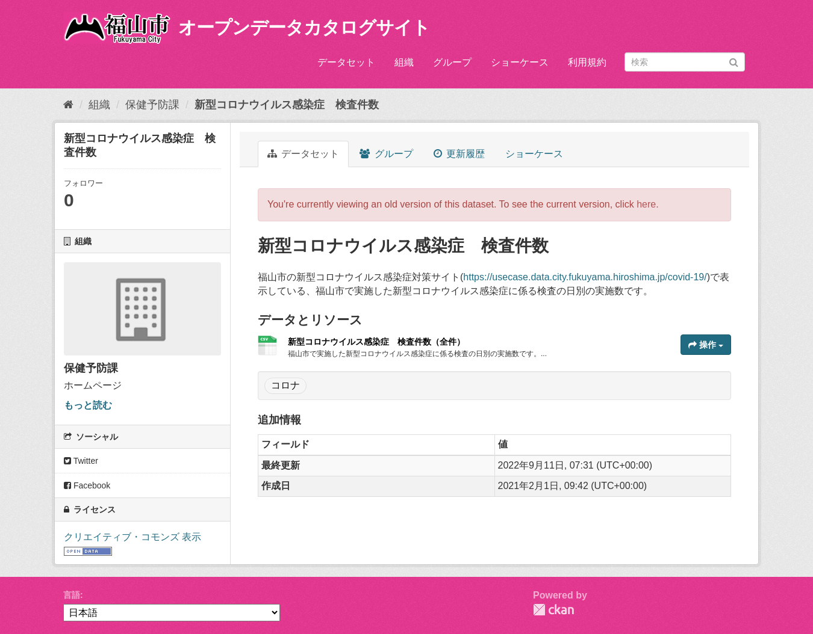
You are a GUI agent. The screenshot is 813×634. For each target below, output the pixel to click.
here (646, 204)
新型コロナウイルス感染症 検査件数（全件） (376, 341)
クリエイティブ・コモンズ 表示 (132, 537)
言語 (71, 595)
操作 (705, 344)
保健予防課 (152, 105)
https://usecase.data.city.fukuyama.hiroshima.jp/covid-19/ (584, 277)
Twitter (81, 461)
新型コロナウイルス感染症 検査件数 (287, 105)
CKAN (553, 609)
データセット (346, 62)
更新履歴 (459, 154)
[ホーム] (68, 105)
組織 (404, 62)
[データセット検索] (685, 62)
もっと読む (88, 405)
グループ (452, 62)
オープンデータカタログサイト (304, 27)
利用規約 (587, 62)
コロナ (285, 385)
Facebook (87, 485)
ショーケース (520, 62)
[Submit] (734, 61)
